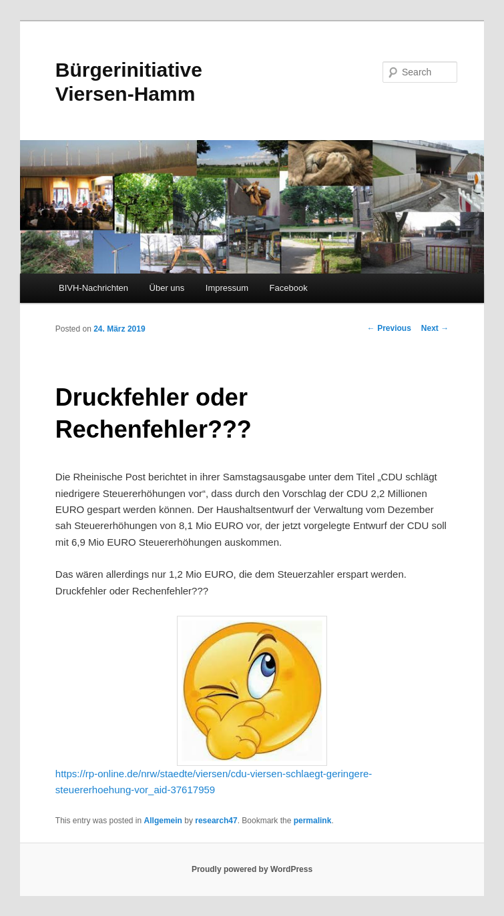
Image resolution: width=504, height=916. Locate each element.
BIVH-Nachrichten (93, 288)
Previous (389, 328)
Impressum (227, 288)
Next (435, 328)
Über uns (167, 288)
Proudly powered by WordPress (252, 869)
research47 (216, 820)
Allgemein (163, 820)
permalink (313, 820)
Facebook (289, 288)
